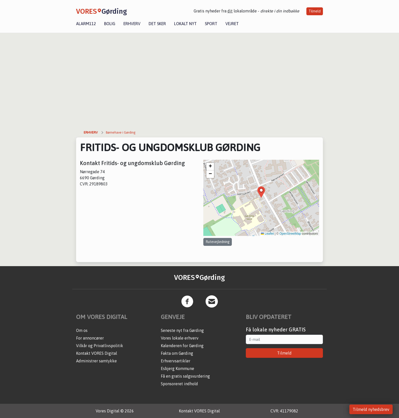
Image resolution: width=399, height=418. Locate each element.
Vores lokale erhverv (179, 338)
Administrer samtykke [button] (96, 361)
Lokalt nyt (185, 23)
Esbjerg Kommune (177, 368)
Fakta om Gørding (177, 353)
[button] (261, 192)
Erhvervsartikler (175, 361)
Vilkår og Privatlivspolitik (99, 345)
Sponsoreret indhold (179, 383)
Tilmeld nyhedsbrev (371, 409)
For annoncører (90, 338)
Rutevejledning (218, 242)
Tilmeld (315, 11)
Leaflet (267, 233)
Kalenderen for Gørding (182, 345)
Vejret (232, 23)
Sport (211, 23)
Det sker (157, 23)
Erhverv (131, 23)
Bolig (109, 23)
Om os (82, 330)
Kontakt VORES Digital (96, 353)
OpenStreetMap (290, 233)
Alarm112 (86, 23)
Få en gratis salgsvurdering (185, 376)
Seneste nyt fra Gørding (182, 330)
